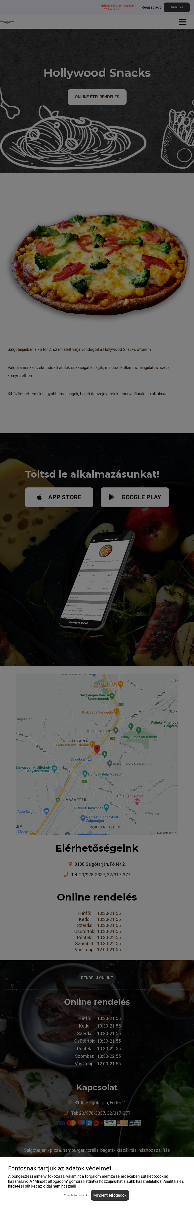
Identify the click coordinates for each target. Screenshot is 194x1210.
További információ (76, 1195)
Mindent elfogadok (110, 1195)
